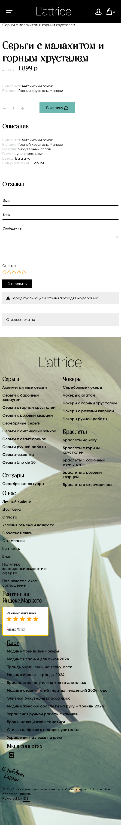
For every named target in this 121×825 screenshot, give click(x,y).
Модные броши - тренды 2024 (36, 675)
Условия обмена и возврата (28, 525)
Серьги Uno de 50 (19, 462)
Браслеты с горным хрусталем (81, 450)
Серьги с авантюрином (24, 439)
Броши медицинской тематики (36, 722)
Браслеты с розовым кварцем (82, 474)
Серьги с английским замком (29, 431)
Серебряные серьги (21, 423)
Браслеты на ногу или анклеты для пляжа (46, 682)
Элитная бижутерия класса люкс (38, 698)
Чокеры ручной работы (85, 419)
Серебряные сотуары (23, 484)
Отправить (17, 284)
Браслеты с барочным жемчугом (84, 462)
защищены (22, 794)
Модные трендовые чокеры (33, 651)
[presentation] (37, 251)
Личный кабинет (17, 501)
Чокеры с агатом (79, 395)
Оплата (9, 517)
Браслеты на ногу (80, 440)
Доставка (11, 509)
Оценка (9, 266)
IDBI (26, 798)
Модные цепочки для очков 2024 (38, 659)
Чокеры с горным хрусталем (90, 403)
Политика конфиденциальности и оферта (24, 568)
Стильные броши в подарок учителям (43, 730)
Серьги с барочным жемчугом (20, 397)
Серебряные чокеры (82, 387)
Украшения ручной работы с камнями (43, 714)
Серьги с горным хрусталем (29, 407)
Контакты (11, 548)
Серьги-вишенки (18, 454)
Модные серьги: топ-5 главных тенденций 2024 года (57, 690)
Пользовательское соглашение (19, 583)
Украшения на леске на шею (34, 737)
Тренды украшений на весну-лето (40, 667)
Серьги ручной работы (24, 447)
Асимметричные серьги (24, 387)
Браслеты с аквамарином (87, 484)
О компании (13, 541)
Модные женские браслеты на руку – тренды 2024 (55, 706)
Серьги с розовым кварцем (27, 415)
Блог (6, 556)
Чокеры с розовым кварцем (88, 411)
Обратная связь (17, 533)
